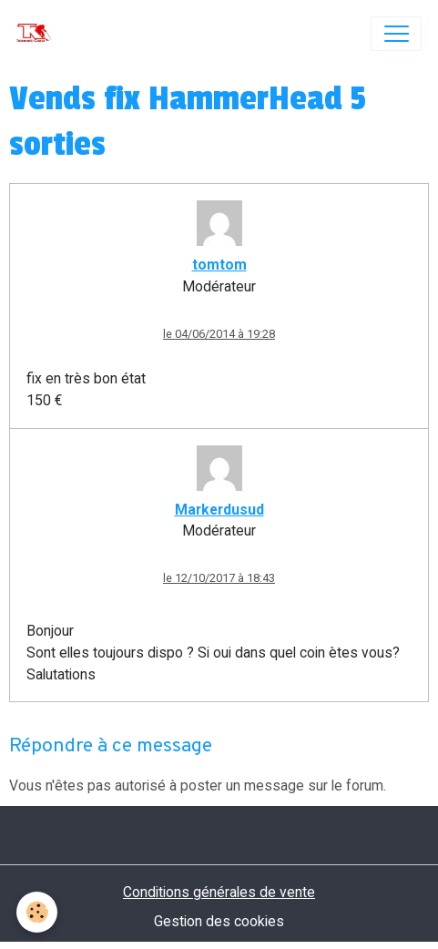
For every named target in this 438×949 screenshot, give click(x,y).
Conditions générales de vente (219, 892)
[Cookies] (36, 912)
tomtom (219, 264)
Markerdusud (219, 509)
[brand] (37, 33)
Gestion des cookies (219, 921)
